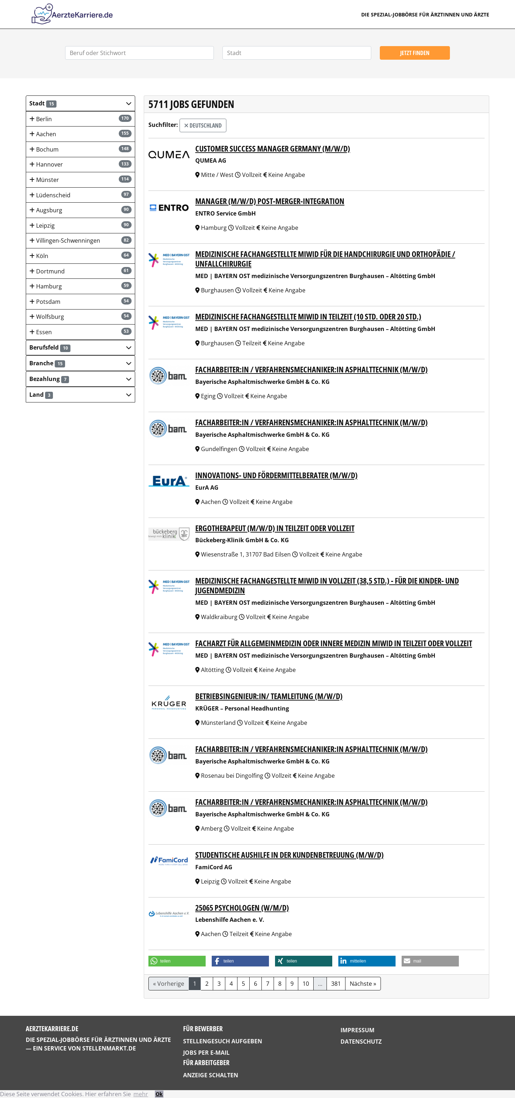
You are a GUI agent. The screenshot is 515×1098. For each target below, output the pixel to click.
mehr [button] (140, 1094)
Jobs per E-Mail (206, 1053)
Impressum (357, 1030)
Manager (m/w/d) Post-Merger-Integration (269, 201)
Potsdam (80, 301)
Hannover (80, 164)
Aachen (80, 134)
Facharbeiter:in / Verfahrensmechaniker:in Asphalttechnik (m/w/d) (311, 369)
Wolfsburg (80, 316)
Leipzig (80, 225)
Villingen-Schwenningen (80, 240)
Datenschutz (361, 1041)
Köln (80, 256)
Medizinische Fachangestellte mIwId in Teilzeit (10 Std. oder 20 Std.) (308, 316)
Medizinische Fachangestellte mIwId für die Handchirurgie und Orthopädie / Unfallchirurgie (325, 258)
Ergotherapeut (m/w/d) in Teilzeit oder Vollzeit (274, 528)
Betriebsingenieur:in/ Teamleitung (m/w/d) (269, 696)
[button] (80, 103)
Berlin (80, 119)
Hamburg (80, 286)
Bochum (80, 149)
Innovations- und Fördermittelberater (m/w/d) (276, 475)
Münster (80, 179)
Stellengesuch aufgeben (222, 1041)
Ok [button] (159, 1093)
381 (336, 984)
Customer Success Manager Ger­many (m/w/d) (272, 148)
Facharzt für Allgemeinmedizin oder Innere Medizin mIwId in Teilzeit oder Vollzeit (333, 643)
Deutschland (203, 125)
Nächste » (363, 984)
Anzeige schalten (210, 1075)
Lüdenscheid (80, 195)
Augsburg (80, 210)
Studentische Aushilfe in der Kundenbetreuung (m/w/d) (289, 854)
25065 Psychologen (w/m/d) (242, 907)
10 (306, 984)
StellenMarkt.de (109, 1048)
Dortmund (80, 271)
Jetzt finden (415, 53)
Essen (80, 332)
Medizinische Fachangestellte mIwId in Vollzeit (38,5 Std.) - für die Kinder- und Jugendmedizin (327, 585)
